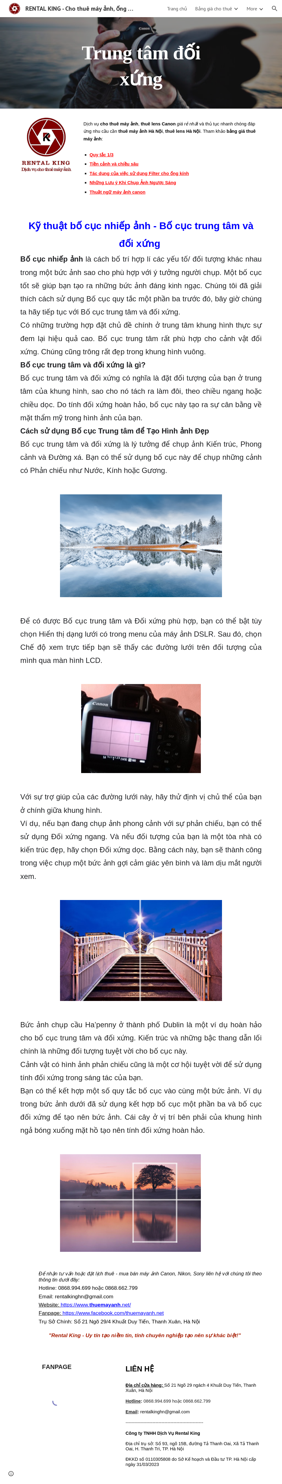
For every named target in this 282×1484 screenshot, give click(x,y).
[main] (141, 62)
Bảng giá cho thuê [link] (213, 9)
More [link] (251, 9)
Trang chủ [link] (177, 9)
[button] (274, 8)
